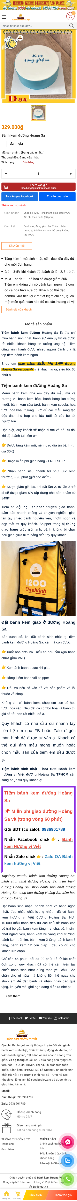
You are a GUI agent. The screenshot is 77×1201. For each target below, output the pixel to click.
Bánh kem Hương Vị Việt (35, 1182)
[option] (38, 66)
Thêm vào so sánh (13, 205)
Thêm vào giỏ (38, 186)
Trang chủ (7, 1144)
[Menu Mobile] (4, 16)
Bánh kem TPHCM (22, 1070)
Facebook (15, 1018)
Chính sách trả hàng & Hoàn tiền (57, 1146)
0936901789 (53, 829)
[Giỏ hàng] (70, 16)
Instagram (61, 1018)
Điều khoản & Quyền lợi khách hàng (54, 1156)
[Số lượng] (38, 173)
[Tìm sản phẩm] (34, 26)
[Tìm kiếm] (71, 26)
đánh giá (16, 143)
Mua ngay (35, 1194)
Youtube (45, 1018)
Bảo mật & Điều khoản (53, 1163)
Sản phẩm (7, 1149)
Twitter (31, 1018)
